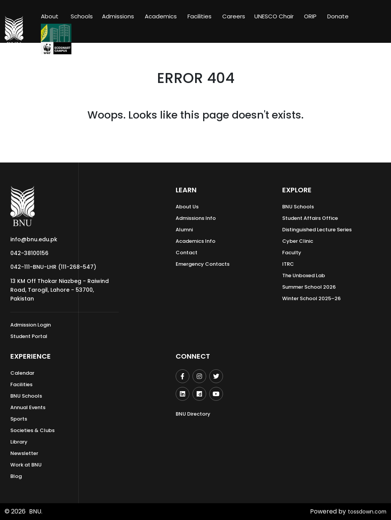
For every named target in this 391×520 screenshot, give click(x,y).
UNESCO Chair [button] (274, 16)
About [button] (50, 16)
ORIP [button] (310, 16)
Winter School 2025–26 (311, 298)
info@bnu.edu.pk (33, 239)
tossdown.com (364, 511)
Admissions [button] (118, 16)
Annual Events (27, 407)
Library (18, 441)
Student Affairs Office (310, 218)
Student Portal (28, 336)
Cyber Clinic (297, 241)
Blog (16, 476)
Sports (18, 418)
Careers (233, 16)
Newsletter (24, 453)
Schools (82, 16)
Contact (186, 252)
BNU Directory (193, 414)
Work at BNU (26, 464)
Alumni (184, 229)
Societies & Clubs (32, 430)
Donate (338, 16)
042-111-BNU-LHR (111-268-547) (53, 267)
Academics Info (195, 241)
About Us (187, 206)
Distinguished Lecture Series (317, 229)
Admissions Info (196, 218)
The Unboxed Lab (303, 275)
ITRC (288, 264)
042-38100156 (29, 253)
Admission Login (30, 324)
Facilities (21, 384)
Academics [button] (161, 16)
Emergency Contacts (202, 264)
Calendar (22, 373)
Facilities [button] (199, 16)
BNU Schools (298, 206)
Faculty (291, 252)
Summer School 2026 (309, 287)
